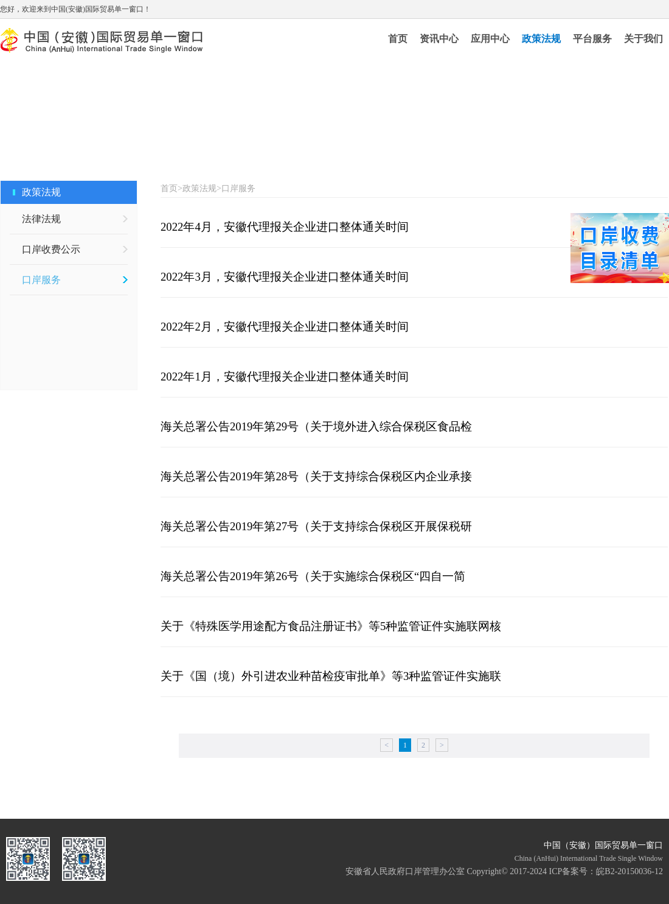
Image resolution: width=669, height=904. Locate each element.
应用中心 (490, 38)
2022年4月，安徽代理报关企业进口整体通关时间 (285, 226)
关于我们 (643, 38)
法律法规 (41, 219)
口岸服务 (41, 280)
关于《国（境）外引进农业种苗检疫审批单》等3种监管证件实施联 (331, 676)
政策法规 (541, 38)
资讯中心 (439, 38)
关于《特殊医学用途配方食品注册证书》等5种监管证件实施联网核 (331, 626)
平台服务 (592, 38)
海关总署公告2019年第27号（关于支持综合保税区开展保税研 (316, 526)
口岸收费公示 (51, 249)
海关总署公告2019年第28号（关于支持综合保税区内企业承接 (316, 476)
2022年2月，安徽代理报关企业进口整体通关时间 (285, 326)
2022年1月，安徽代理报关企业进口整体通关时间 (285, 376)
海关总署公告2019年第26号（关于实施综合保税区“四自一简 (313, 576)
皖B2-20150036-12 (629, 871)
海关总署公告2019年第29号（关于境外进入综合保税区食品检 (316, 426)
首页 (397, 38)
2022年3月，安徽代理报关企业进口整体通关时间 (285, 276)
